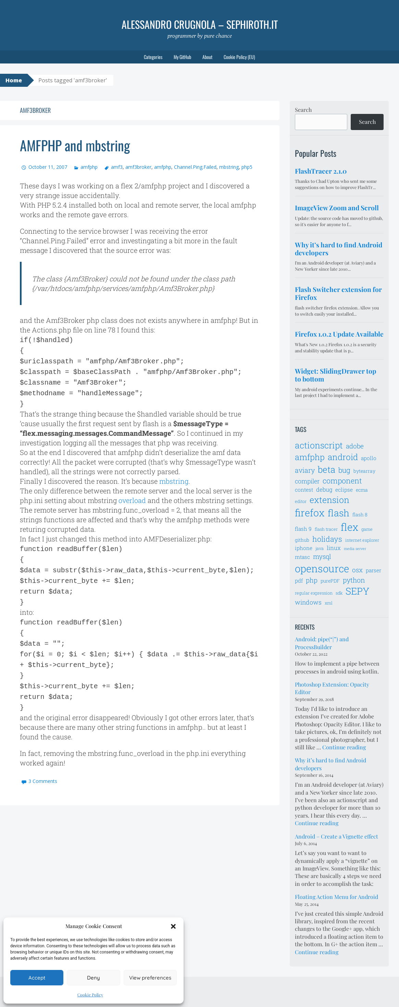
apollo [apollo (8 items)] (368, 458)
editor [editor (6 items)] (301, 501)
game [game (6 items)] (367, 529)
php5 (246, 167)
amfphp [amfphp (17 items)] (310, 457)
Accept (36, 977)
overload (132, 495)
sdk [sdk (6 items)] (339, 593)
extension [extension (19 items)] (329, 499)
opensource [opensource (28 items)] (322, 568)
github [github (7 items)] (302, 540)
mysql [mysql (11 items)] (322, 556)
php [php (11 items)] (311, 580)
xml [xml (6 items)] (329, 603)
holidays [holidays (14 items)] (327, 539)
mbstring (229, 167)
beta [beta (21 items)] (326, 469)
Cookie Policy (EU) (239, 56)
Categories (153, 56)
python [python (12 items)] (354, 579)
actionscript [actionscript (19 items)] (319, 445)
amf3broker (138, 167)
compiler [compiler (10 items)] (307, 481)
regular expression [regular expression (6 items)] (314, 593)
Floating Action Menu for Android (336, 896)
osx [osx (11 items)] (357, 569)
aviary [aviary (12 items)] (305, 470)
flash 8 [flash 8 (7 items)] (359, 514)
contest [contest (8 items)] (304, 489)
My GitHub (182, 56)
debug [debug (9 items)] (324, 489)
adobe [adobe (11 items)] (355, 446)
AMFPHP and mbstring (75, 145)
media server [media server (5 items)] (355, 548)
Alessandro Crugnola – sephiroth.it (200, 24)
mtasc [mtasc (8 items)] (302, 556)
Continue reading (344, 747)
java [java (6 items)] (319, 548)
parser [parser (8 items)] (373, 570)
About (207, 56)
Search (303, 109)
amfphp (89, 167)
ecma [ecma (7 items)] (362, 490)
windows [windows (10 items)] (308, 602)
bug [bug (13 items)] (344, 470)
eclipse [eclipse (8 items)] (344, 489)
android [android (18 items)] (343, 456)
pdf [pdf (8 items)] (299, 580)
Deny (93, 977)
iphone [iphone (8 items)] (303, 548)
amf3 (117, 167)
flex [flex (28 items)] (349, 527)
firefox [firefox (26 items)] (310, 512)
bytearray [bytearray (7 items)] (364, 471)
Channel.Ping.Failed (195, 167)
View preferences (150, 977)
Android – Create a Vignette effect (336, 836)
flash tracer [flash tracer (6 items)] (326, 529)
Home (13, 80)
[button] (173, 926)
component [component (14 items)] (342, 480)
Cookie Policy (90, 994)
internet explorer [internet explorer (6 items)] (362, 540)
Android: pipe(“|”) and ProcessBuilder (322, 642)
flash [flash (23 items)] (338, 513)
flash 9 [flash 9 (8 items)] (303, 528)
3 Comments (42, 766)
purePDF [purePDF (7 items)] (330, 580)
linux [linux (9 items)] (334, 548)
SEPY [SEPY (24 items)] (358, 591)
